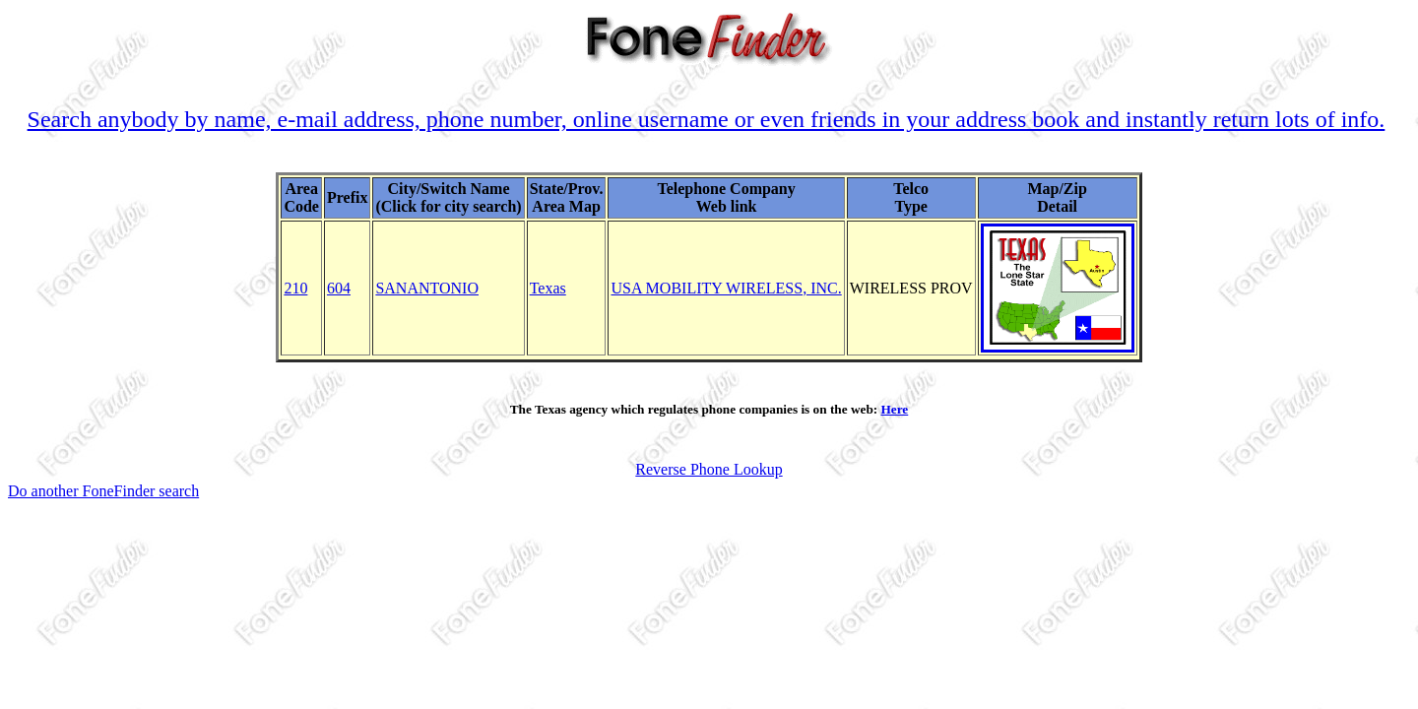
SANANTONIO (427, 288)
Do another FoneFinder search (103, 491)
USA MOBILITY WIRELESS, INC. (726, 288)
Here (895, 409)
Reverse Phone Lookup (708, 469)
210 (295, 288)
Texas (548, 288)
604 (339, 288)
